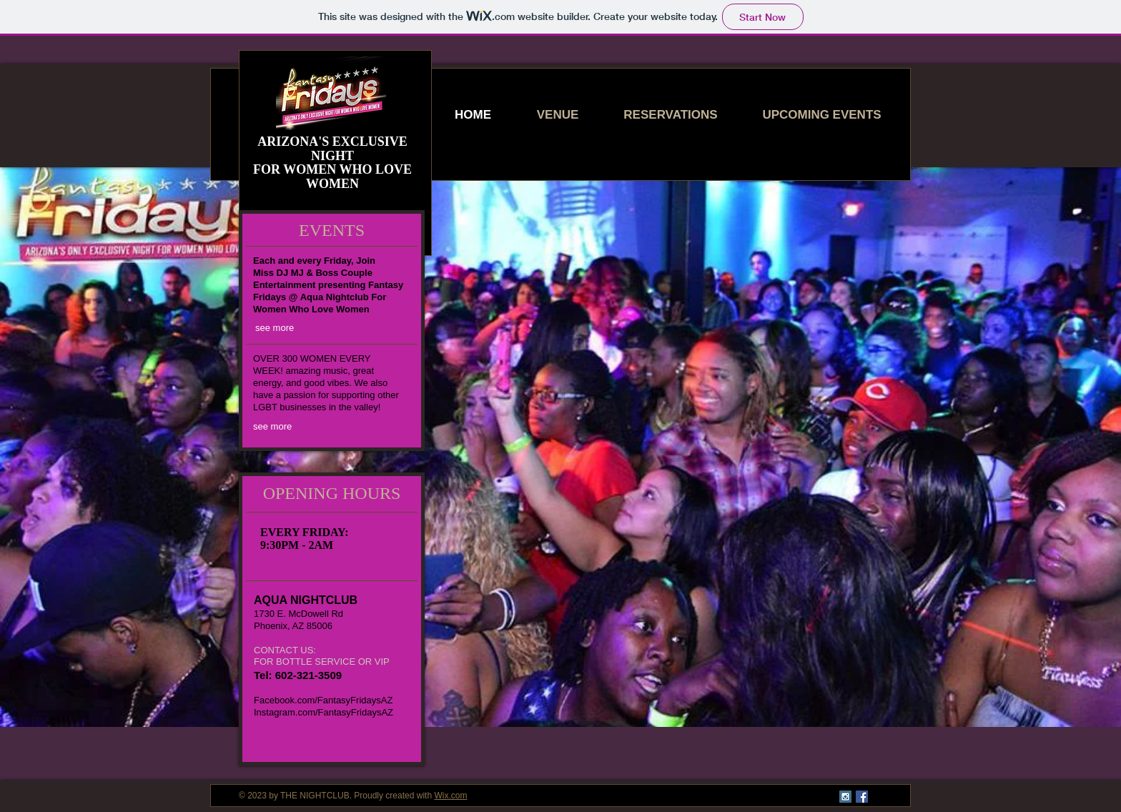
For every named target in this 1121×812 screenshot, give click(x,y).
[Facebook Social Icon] (862, 797)
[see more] (280, 328)
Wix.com (450, 796)
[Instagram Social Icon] (845, 797)
